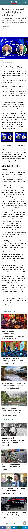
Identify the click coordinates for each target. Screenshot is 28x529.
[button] (7, 137)
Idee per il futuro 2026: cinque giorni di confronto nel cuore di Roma (12, 360)
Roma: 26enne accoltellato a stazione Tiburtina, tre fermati (13, 466)
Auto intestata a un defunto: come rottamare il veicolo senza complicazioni (13, 385)
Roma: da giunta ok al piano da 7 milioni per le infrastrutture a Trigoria (13, 490)
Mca (2, 28)
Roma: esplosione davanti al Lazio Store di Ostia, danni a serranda (13, 514)
